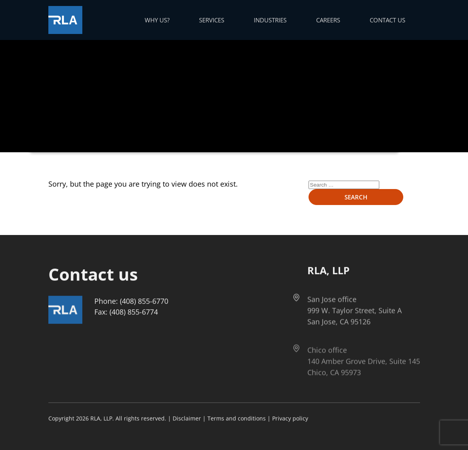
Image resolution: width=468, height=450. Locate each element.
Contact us (387, 20)
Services (211, 20)
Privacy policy (290, 418)
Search (356, 197)
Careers (328, 20)
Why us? (157, 20)
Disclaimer (187, 418)
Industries (270, 20)
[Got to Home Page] (65, 20)
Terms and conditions (236, 418)
